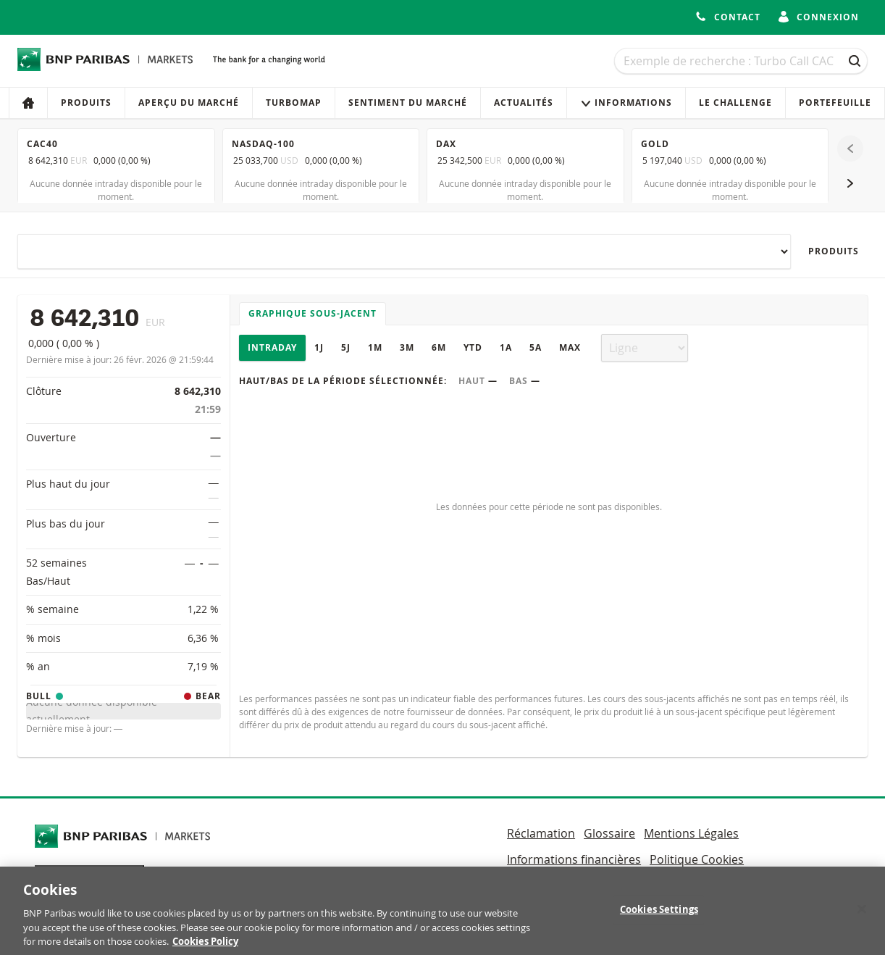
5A (535, 347)
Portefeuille (835, 102)
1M (375, 347)
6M (439, 347)
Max (570, 347)
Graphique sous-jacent (312, 313)
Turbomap (294, 102)
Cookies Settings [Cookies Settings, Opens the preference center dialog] (659, 915)
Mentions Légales (691, 833)
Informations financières (574, 859)
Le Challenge (735, 102)
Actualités (523, 102)
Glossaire (609, 833)
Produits (86, 102)
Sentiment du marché (407, 102)
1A (506, 347)
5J (346, 347)
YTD (473, 347)
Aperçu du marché (188, 102)
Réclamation (541, 833)
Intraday (272, 347)
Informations (626, 102)
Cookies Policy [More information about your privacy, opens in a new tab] (205, 947)
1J (319, 347)
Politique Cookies (697, 859)
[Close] (862, 915)
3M (407, 347)
